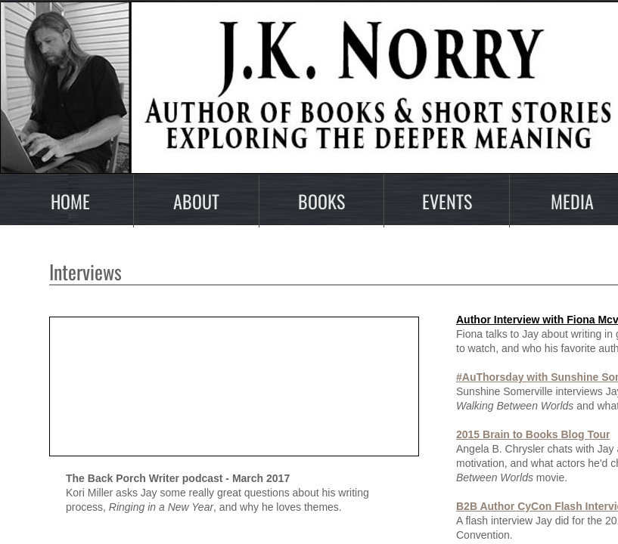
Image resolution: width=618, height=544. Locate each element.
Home (70, 201)
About (196, 201)
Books (321, 201)
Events (447, 201)
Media (572, 201)
